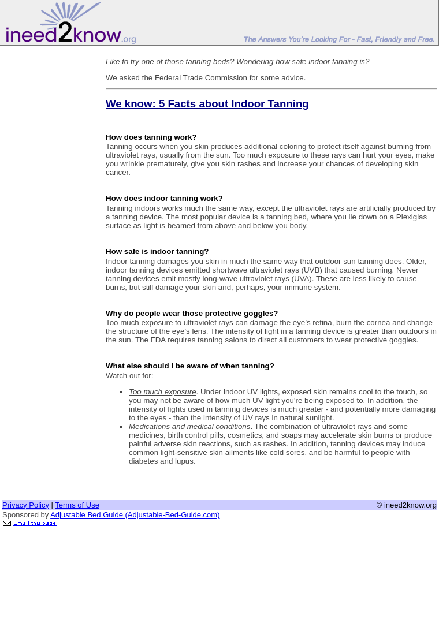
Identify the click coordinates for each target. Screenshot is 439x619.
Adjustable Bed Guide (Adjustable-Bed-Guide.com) (135, 514)
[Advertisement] (48, 221)
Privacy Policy (25, 505)
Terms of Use (77, 505)
